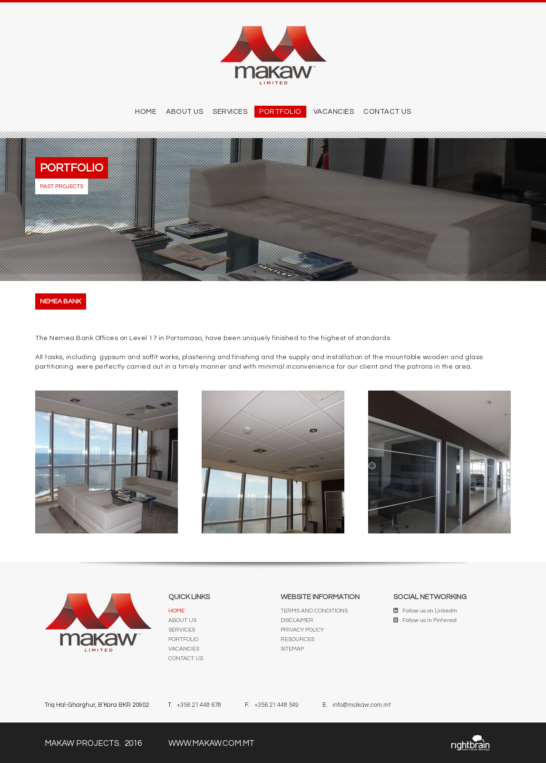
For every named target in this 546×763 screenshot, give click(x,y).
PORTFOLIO (280, 111)
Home (145, 111)
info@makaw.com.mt (361, 705)
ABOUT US (184, 111)
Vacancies (333, 111)
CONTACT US (387, 111)
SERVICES (230, 111)
